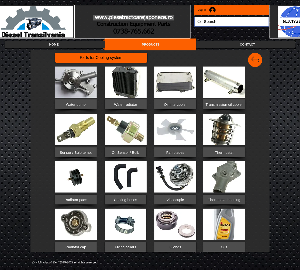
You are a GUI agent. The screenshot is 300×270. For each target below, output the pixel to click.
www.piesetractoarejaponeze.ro (133, 17)
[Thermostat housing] (224, 199)
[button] (101, 58)
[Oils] (224, 247)
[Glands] (175, 247)
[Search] (231, 21)
